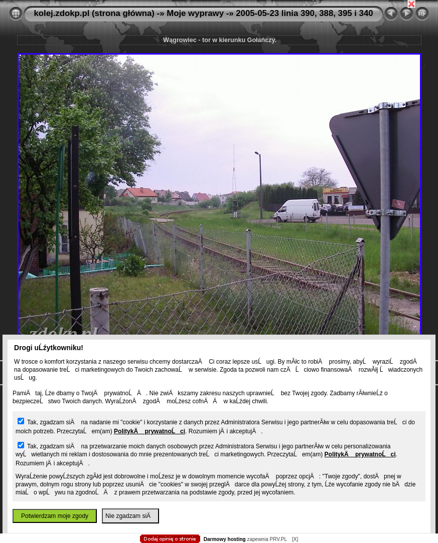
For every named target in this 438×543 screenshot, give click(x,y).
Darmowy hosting (225, 539)
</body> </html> (219, 50)
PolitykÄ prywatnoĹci (149, 431)
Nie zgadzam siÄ (130, 515)
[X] (295, 539)
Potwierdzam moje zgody (54, 515)
